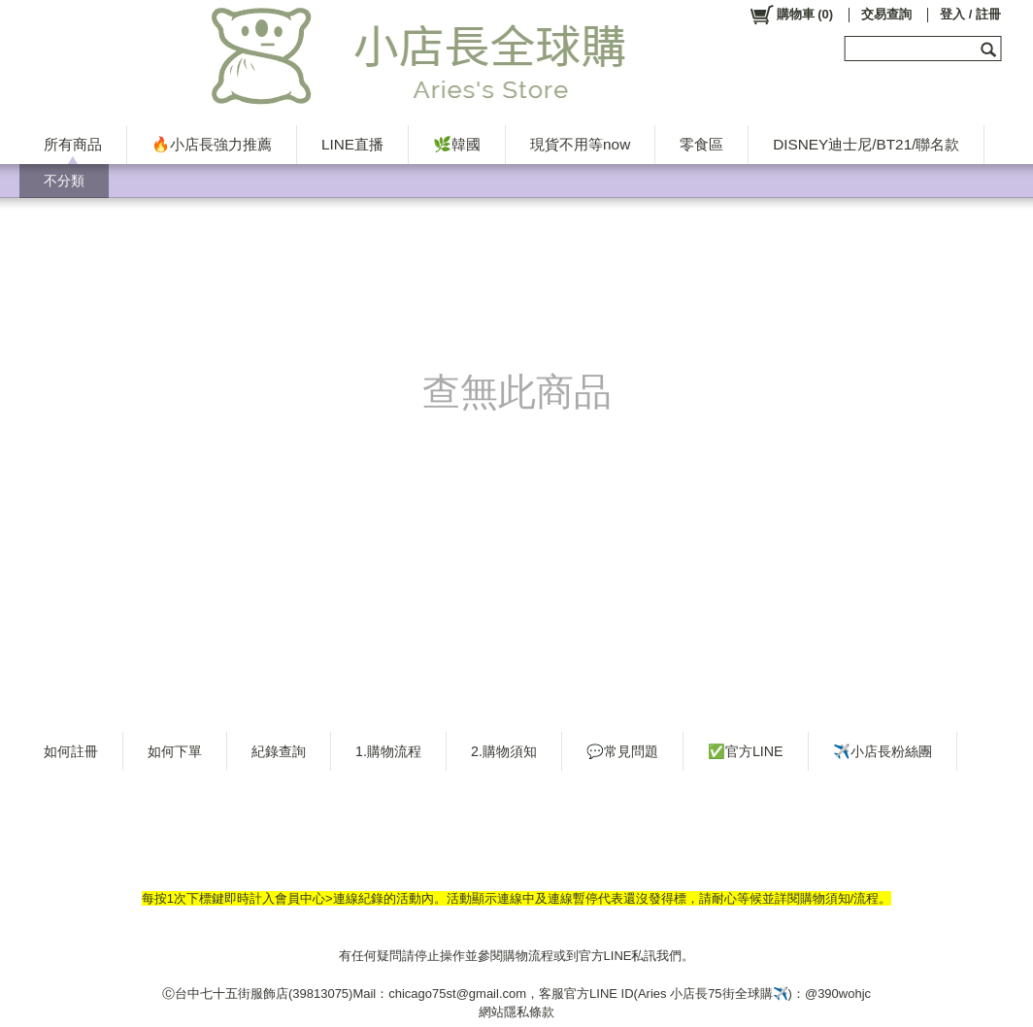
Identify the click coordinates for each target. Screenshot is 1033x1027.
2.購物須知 (504, 751)
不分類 (64, 180)
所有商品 (73, 144)
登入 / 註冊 (970, 14)
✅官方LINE (745, 751)
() (791, 14)
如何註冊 (71, 751)
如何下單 (175, 751)
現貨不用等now (580, 144)
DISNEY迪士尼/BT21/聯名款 (866, 144)
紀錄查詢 (278, 751)
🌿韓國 (457, 144)
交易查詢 (886, 14)
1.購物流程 (388, 751)
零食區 (701, 144)
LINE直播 (352, 144)
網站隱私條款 (516, 1012)
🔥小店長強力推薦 (211, 144)
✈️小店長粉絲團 (882, 751)
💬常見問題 (622, 751)
